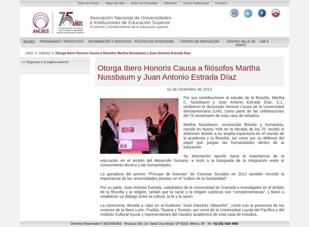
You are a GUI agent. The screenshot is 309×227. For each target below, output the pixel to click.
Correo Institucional (196, 3)
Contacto (221, 3)
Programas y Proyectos (61, 41)
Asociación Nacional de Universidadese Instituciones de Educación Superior (130, 20)
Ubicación (170, 3)
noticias (44, 53)
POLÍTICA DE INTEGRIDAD (154, 41)
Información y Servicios (110, 41)
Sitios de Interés (88, 3)
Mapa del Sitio (115, 3)
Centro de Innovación (199, 41)
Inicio (29, 53)
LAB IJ (264, 41)
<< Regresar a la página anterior (45, 62)
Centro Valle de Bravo (240, 43)
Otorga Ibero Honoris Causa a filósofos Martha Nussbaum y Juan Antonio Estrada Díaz (123, 53)
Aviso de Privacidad (144, 3)
